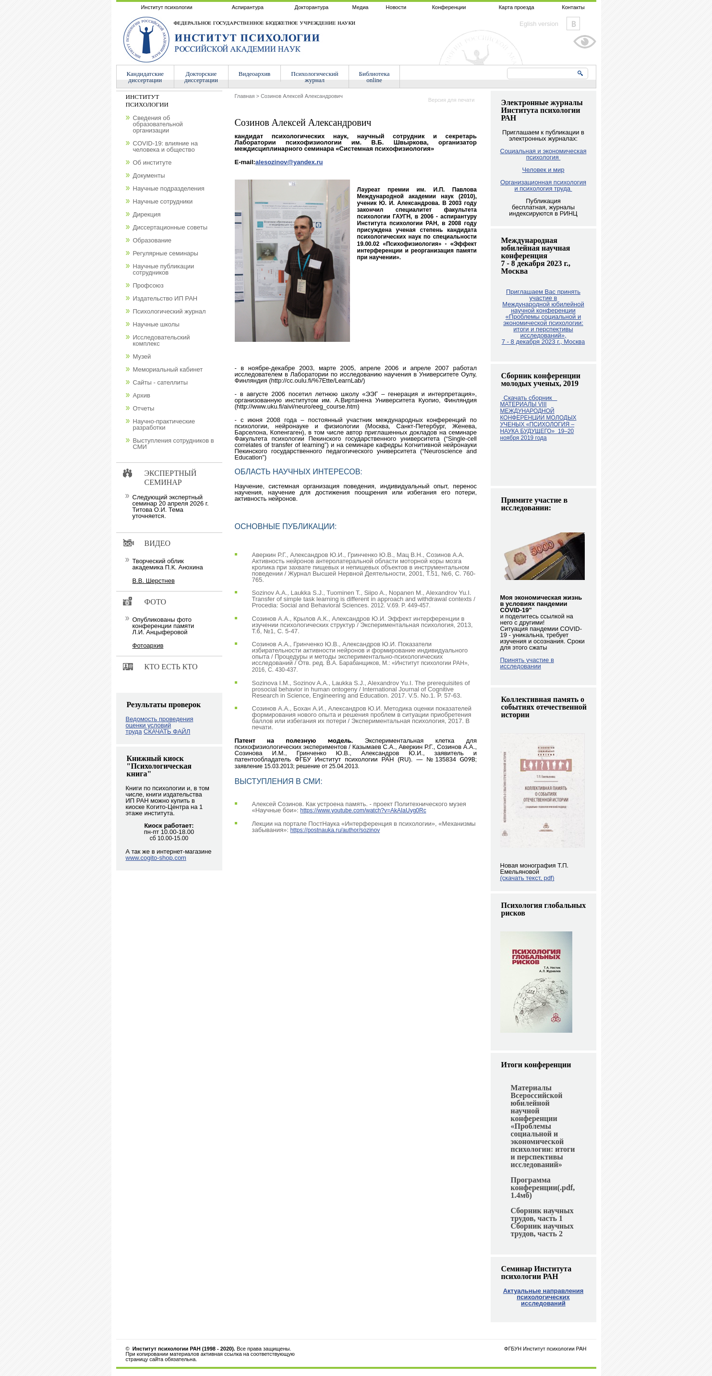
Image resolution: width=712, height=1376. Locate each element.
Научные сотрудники (163, 201)
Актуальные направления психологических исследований (543, 1297)
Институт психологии (166, 7)
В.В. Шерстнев (154, 581)
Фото (156, 602)
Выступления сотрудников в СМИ (173, 443)
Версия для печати (451, 100)
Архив (141, 395)
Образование (152, 240)
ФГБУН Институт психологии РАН (545, 1349)
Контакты (573, 7)
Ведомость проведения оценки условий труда (159, 725)
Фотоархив (148, 645)
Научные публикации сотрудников (163, 269)
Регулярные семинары (165, 253)
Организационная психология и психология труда (543, 185)
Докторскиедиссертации (201, 77)
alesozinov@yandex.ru (289, 162)
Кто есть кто (171, 667)
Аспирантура (248, 7)
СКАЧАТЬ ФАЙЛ (167, 731)
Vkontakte (573, 23)
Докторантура (311, 7)
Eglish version (538, 23)
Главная (245, 96)
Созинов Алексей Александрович (302, 96)
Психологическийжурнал (314, 77)
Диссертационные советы (170, 227)
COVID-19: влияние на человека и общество (165, 146)
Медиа (360, 7)
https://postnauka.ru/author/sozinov (335, 830)
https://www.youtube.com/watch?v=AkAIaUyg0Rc (363, 810)
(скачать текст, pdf (527, 877)
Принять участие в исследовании (527, 663)
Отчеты (144, 408)
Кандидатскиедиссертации (145, 77)
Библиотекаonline (374, 77)
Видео (157, 543)
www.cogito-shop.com (156, 857)
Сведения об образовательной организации (158, 124)
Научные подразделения (169, 188)
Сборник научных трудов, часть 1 (542, 1214)
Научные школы (156, 324)
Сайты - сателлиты (160, 382)
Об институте (152, 162)
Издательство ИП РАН (165, 298)
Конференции (449, 7)
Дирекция (147, 214)
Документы (149, 175)
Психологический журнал (169, 311)
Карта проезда (516, 7)
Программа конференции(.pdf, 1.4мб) (543, 1187)
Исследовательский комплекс (161, 340)
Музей (142, 356)
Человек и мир (543, 169)
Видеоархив (254, 73)
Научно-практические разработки (164, 424)
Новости (396, 7)
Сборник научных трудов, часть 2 (542, 1230)
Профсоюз (148, 285)
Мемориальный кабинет (168, 369)
